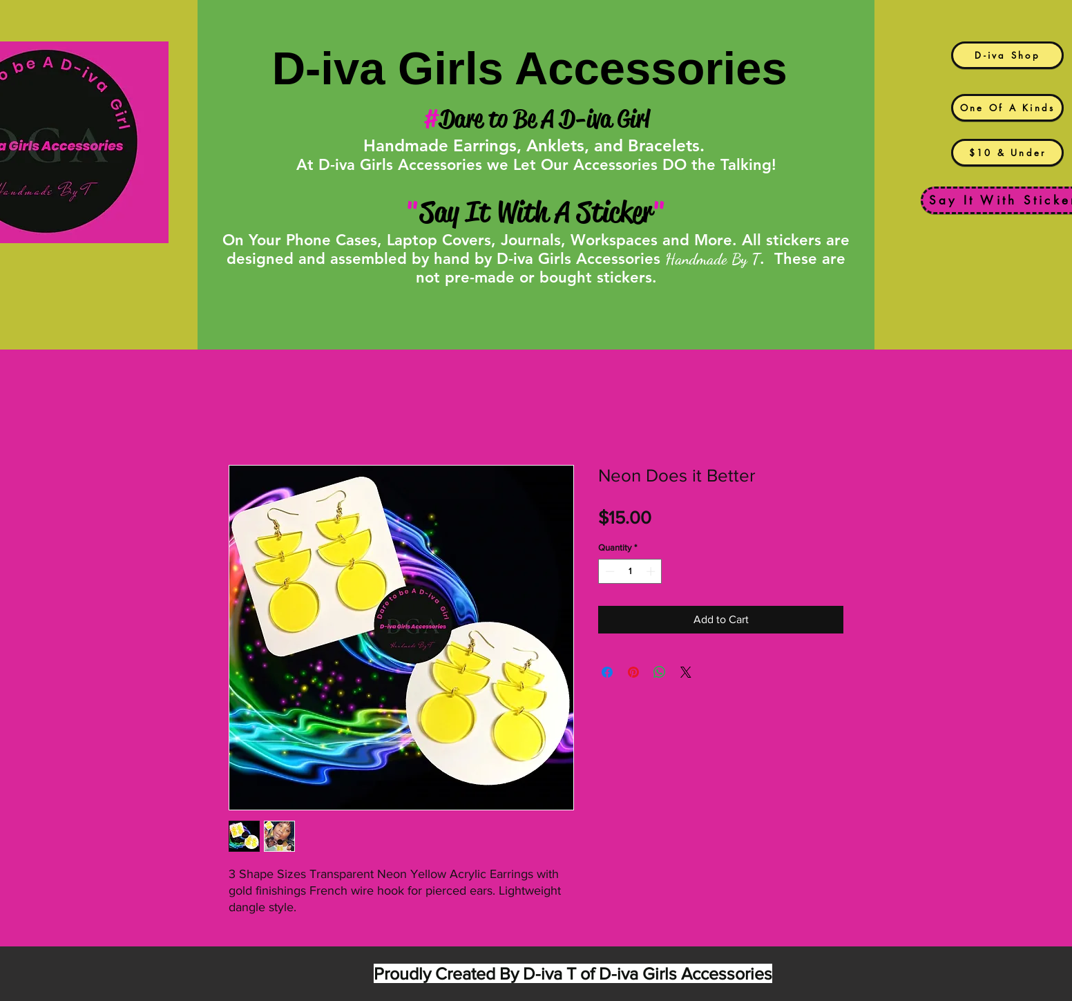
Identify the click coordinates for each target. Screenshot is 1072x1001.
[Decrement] (608, 571)
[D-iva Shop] (1007, 55)
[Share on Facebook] (607, 672)
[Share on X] (686, 672)
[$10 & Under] (1007, 152)
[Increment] (652, 571)
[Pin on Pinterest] (633, 672)
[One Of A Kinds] (1007, 108)
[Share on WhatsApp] (659, 672)
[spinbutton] (630, 571)
